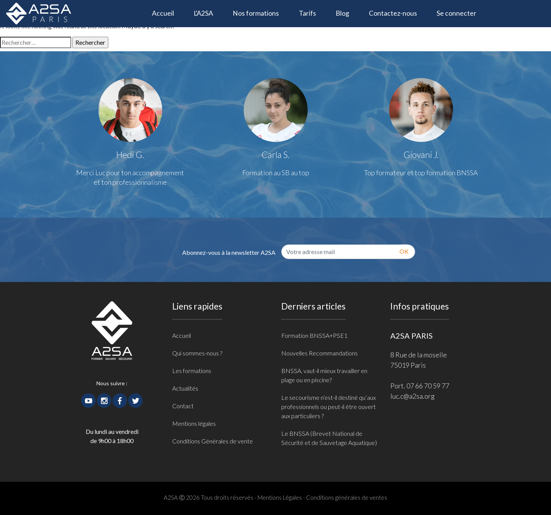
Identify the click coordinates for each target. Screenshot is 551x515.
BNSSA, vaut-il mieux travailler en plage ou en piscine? (324, 375)
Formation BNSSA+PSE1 (314, 335)
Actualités (185, 388)
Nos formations (256, 13)
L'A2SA (203, 13)
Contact (183, 405)
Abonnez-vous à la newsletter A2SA (229, 252)
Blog (342, 13)
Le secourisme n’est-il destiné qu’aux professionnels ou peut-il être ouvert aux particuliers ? (328, 406)
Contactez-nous (393, 13)
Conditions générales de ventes (346, 497)
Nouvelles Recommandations (319, 353)
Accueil (168, 12)
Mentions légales (194, 423)
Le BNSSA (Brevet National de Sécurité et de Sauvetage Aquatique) (329, 438)
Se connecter (456, 13)
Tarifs (307, 13)
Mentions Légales (280, 497)
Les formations (191, 370)
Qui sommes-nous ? (197, 353)
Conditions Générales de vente (212, 441)
